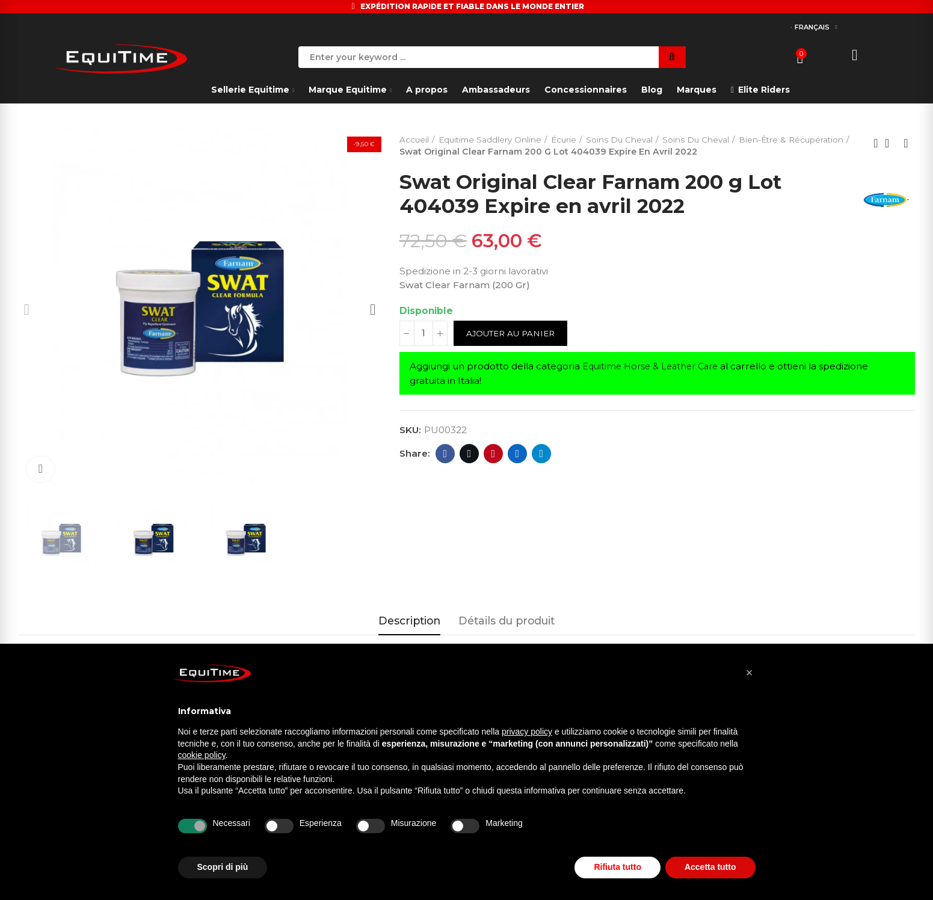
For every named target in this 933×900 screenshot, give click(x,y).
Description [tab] (409, 620)
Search (672, 57)
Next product (906, 143)
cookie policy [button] (202, 755)
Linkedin (517, 453)
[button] (749, 672)
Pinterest (493, 453)
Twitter (469, 453)
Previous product (876, 143)
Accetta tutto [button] (710, 867)
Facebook (445, 453)
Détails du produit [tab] (506, 620)
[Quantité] (423, 334)
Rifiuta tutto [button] (617, 867)
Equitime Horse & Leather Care (654, 366)
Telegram (541, 453)
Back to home (891, 143)
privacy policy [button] (527, 731)
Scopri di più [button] (222, 867)
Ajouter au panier (513, 333)
